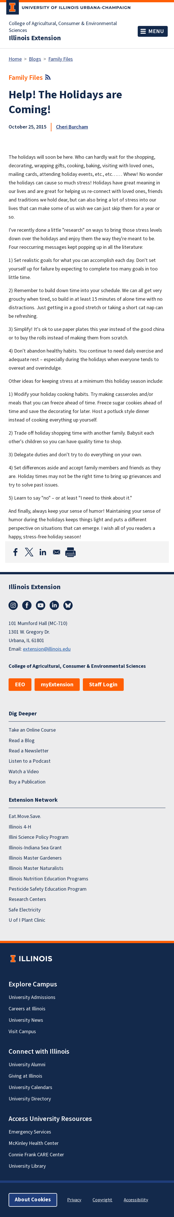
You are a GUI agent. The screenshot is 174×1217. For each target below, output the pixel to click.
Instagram (13, 605)
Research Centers (27, 899)
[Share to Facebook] (15, 552)
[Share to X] (29, 552)
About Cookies (33, 1200)
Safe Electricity (25, 909)
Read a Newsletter (29, 750)
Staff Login (103, 685)
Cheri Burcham (72, 127)
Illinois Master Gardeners (35, 858)
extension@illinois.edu (47, 649)
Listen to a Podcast (30, 761)
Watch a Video (24, 771)
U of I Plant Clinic (27, 920)
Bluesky (68, 605)
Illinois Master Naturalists (36, 868)
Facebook (27, 605)
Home (15, 59)
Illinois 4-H (20, 827)
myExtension (57, 685)
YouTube (40, 605)
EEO (20, 685)
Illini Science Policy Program (39, 837)
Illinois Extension (35, 38)
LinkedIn (54, 605)
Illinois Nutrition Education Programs (48, 878)
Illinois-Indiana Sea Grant (35, 847)
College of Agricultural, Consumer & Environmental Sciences (63, 27)
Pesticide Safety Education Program (48, 889)
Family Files (60, 59)
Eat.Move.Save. (25, 816)
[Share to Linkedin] (43, 552)
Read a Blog (22, 740)
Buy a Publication (27, 781)
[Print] (70, 552)
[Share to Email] (56, 552)
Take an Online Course (32, 730)
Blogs (35, 59)
